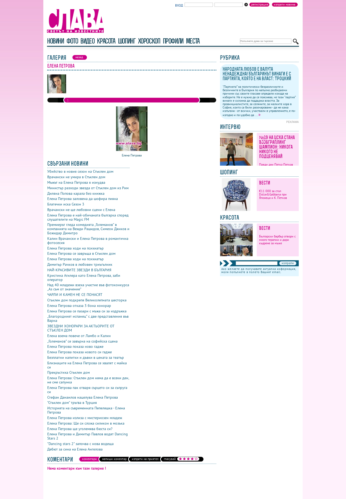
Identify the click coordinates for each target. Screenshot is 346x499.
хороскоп (149, 41)
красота (106, 41)
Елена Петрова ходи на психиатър (75, 248)
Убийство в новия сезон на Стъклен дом (80, 171)
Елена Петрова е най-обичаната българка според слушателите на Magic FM (88, 217)
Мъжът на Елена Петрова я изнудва (76, 182)
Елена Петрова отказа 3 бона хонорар (79, 305)
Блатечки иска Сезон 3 (65, 204)
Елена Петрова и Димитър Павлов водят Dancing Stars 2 (87, 436)
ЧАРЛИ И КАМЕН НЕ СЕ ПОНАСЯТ (74, 294)
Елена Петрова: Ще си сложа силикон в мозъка (85, 423)
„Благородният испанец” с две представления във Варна (88, 318)
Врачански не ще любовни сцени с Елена (81, 209)
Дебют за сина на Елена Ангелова (75, 449)
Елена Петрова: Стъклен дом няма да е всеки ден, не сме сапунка (88, 380)
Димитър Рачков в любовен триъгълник (79, 264)
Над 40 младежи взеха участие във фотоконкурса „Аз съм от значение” (88, 287)
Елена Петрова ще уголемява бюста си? (79, 428)
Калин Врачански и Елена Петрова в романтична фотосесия (87, 240)
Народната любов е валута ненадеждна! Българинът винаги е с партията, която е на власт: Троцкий (257, 74)
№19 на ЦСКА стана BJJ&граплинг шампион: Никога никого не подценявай (277, 146)
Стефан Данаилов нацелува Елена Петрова (82, 397)
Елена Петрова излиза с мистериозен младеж (84, 417)
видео (87, 41)
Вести (264, 183)
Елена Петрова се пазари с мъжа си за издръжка (87, 311)
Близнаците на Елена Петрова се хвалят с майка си (87, 365)
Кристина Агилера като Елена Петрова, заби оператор (83, 277)
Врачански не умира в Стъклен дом (76, 177)
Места (193, 41)
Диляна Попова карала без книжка (75, 193)
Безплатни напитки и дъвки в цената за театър (85, 357)
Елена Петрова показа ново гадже (75, 346)
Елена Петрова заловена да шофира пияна (82, 198)
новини (55, 41)
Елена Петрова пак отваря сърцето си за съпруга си (87, 389)
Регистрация (259, 4)
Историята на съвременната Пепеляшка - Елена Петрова (86, 410)
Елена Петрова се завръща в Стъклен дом (81, 253)
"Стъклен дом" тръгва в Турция (72, 402)
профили (173, 41)
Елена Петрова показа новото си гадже (79, 352)
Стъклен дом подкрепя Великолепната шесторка (87, 300)
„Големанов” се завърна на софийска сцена (82, 341)
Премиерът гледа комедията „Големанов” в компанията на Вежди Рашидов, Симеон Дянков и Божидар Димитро (88, 228)
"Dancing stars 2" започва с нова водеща (80, 443)
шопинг (126, 41)
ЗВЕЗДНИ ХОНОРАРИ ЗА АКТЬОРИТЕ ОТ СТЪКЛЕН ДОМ (80, 328)
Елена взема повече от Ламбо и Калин (79, 335)
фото (72, 41)
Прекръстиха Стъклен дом (68, 372)
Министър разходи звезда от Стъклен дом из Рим (88, 188)
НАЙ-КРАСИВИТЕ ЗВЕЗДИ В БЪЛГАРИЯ (79, 270)
